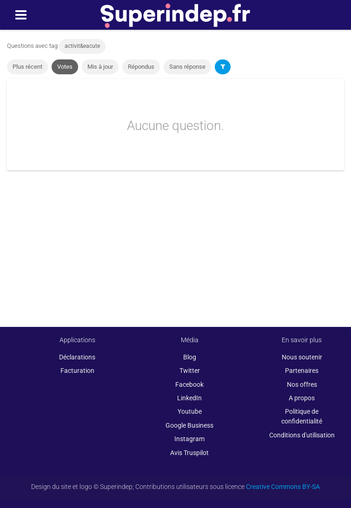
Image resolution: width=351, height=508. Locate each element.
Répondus (141, 66)
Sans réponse (187, 66)
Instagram (189, 439)
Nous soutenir (302, 357)
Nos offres (302, 384)
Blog (189, 357)
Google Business (189, 425)
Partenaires (301, 370)
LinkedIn (189, 398)
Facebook (189, 384)
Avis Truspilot (189, 452)
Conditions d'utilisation (302, 435)
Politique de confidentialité (301, 416)
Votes (65, 66)
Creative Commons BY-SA (283, 486)
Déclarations (77, 357)
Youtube (190, 411)
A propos (302, 398)
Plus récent (27, 66)
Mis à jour (100, 66)
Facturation (77, 370)
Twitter (189, 370)
